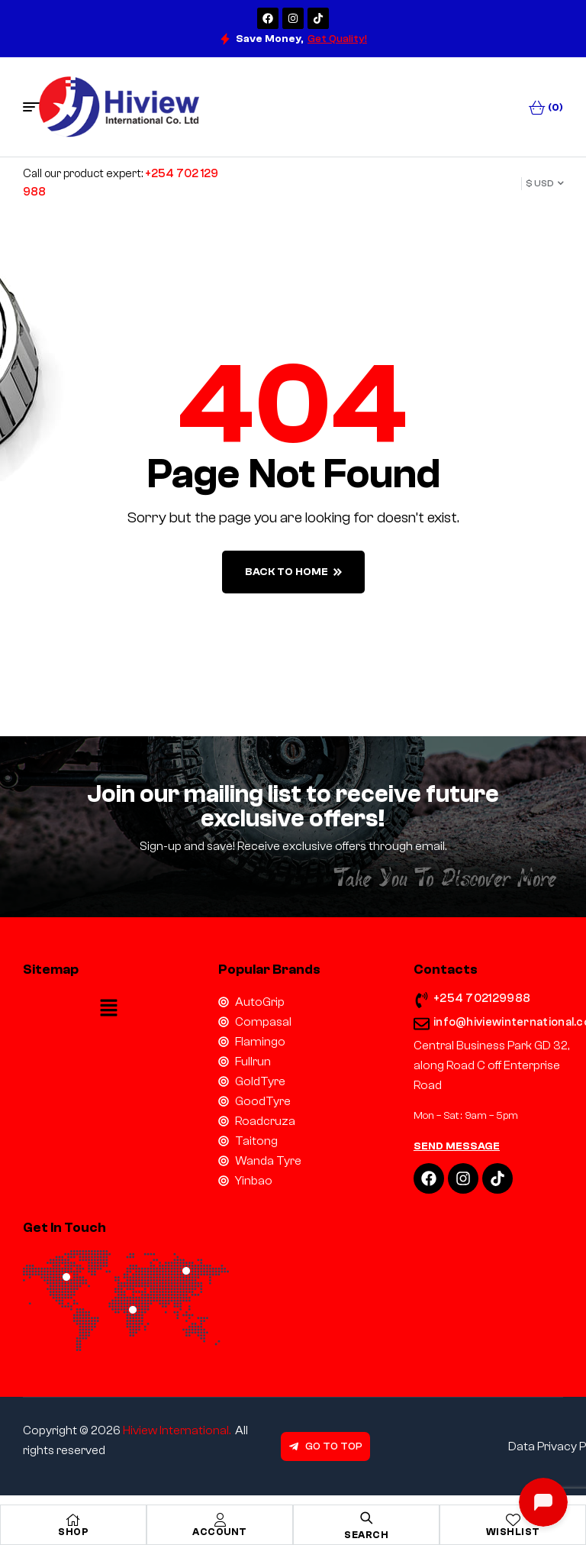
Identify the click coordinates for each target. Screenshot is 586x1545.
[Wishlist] (513, 1520)
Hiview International (176, 1430)
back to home (293, 572)
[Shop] (73, 1520)
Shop (73, 1531)
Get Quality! (337, 39)
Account (219, 1531)
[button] (109, 1009)
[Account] (220, 1520)
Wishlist (513, 1531)
